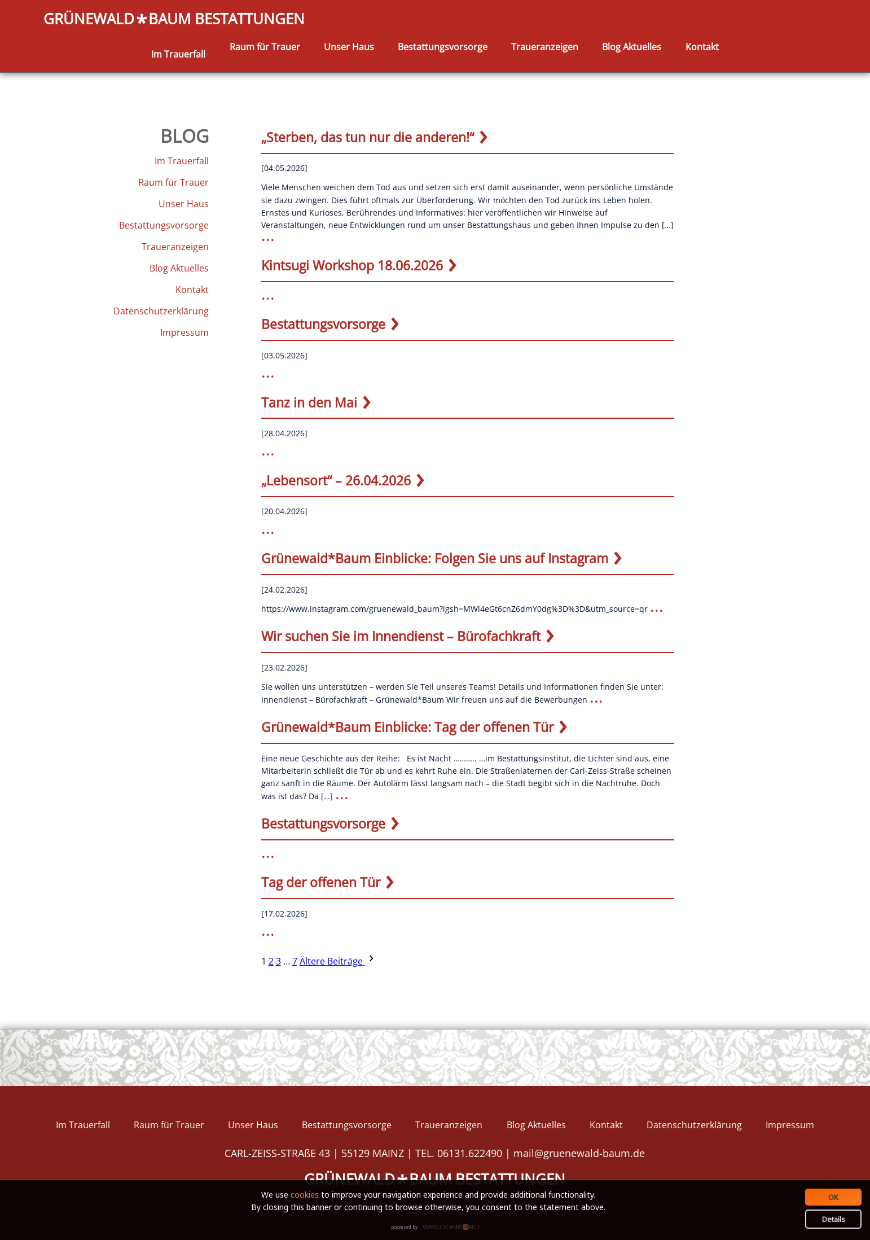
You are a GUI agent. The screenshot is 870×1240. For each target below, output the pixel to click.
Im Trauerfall (178, 54)
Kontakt (702, 47)
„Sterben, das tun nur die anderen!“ (367, 137)
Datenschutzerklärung (161, 311)
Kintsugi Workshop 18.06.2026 (352, 265)
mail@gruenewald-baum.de (579, 1153)
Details (833, 1219)
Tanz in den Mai (309, 402)
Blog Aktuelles (631, 47)
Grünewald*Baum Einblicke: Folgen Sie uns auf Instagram (434, 558)
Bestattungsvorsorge (442, 47)
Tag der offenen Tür (320, 882)
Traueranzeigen (544, 47)
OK (833, 1197)
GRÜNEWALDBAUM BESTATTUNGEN (174, 19)
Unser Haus (349, 47)
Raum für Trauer (265, 47)
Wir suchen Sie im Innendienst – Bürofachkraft (401, 636)
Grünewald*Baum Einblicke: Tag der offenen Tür (407, 727)
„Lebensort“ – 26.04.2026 (336, 480)
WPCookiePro (438, 1227)
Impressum (184, 332)
